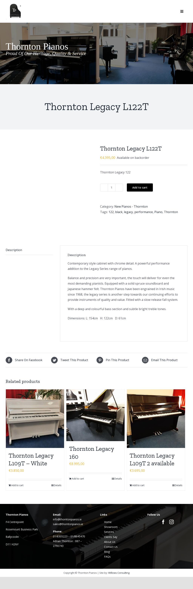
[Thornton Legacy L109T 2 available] (156, 399)
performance (143, 212)
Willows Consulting (118, 553)
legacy (128, 212)
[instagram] (171, 502)
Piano (158, 212)
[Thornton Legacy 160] (95, 396)
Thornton (171, 212)
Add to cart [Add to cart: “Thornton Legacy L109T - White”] (17, 466)
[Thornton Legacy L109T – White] (35, 399)
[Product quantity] (111, 187)
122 (111, 212)
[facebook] (163, 502)
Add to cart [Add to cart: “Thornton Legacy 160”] (78, 459)
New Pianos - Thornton (131, 206)
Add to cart (139, 187)
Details (57, 466)
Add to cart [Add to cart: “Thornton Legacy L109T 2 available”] (138, 466)
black (119, 212)
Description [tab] (14, 230)
